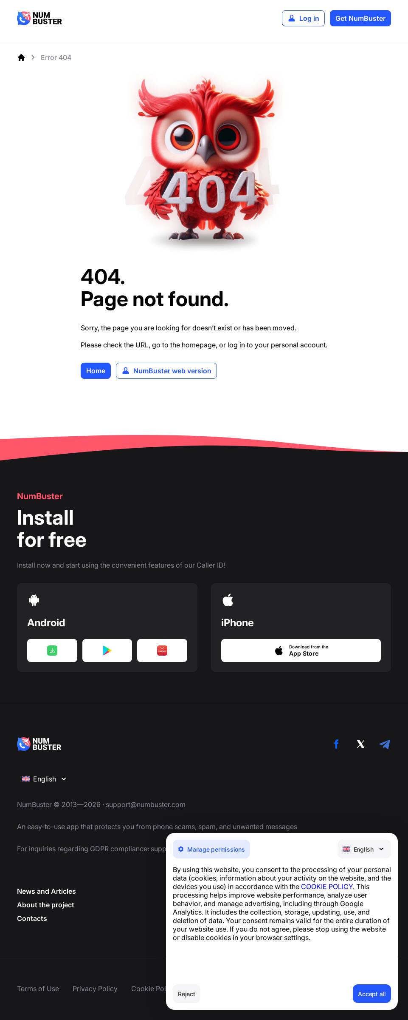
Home (95, 371)
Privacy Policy (95, 988)
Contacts (32, 919)
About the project (45, 905)
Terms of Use (38, 988)
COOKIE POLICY (327, 886)
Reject (186, 993)
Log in (309, 18)
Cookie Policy (153, 988)
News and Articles (46, 891)
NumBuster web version (172, 371)
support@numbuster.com (146, 805)
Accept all (372, 993)
